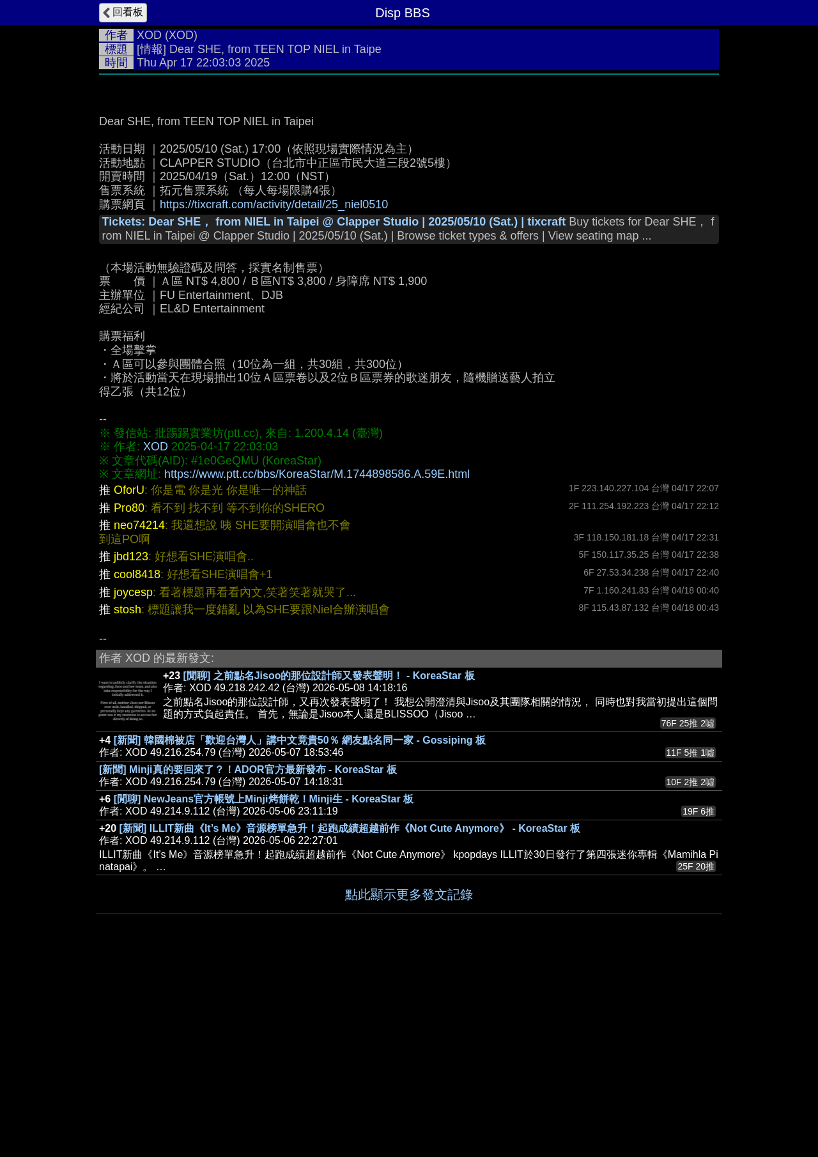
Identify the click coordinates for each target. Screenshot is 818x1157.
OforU (129, 681)
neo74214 (139, 716)
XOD (149, 35)
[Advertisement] (409, 177)
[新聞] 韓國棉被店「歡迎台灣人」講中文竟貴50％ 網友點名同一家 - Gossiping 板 (300, 931)
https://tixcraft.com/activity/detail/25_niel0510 (274, 396)
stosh (127, 801)
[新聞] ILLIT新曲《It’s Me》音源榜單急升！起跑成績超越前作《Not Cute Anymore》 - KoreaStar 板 (350, 1020)
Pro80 (129, 699)
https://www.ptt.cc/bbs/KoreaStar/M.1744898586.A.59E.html (317, 665)
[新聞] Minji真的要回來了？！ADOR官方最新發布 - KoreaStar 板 (248, 961)
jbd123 (131, 748)
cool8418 (137, 766)
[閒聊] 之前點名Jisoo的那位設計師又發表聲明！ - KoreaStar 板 (329, 867)
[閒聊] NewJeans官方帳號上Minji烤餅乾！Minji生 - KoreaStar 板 (263, 990)
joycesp (133, 784)
